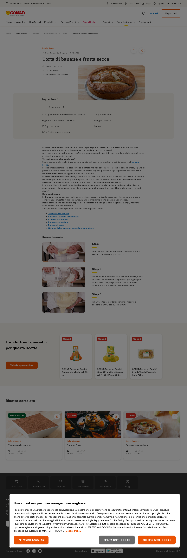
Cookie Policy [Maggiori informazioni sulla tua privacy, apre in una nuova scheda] (73, 530)
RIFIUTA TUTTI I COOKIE (117, 540)
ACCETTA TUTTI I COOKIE (156, 540)
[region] (94, 521)
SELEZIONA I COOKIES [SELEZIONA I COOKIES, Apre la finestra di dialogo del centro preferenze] (31, 540)
